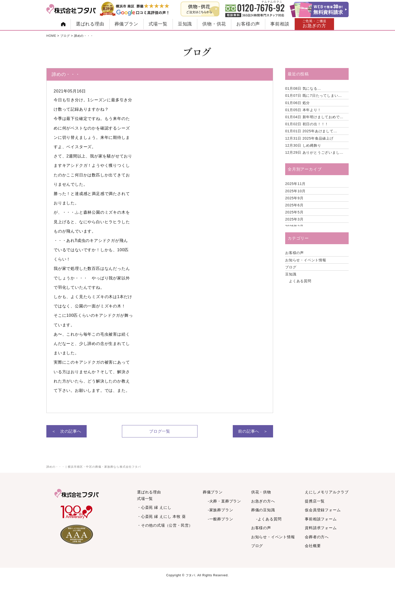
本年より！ (303, 110)
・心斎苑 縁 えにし (154, 507)
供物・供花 (214, 23)
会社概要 (313, 546)
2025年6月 (294, 205)
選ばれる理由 (90, 23)
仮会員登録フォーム (323, 510)
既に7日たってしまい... (313, 95)
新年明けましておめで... (314, 117)
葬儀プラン (126, 23)
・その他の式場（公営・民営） (165, 525)
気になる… (303, 88)
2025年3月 (294, 219)
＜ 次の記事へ (66, 431)
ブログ (290, 267)
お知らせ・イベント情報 (305, 260)
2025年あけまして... (311, 131)
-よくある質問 (269, 519)
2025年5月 (294, 212)
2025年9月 (294, 198)
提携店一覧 (315, 501)
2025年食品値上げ (309, 138)
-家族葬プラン (220, 510)
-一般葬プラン (220, 519)
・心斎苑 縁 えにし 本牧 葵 (161, 516)
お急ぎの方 (314, 23)
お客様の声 (248, 23)
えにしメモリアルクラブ (327, 492)
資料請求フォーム (321, 528)
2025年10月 (295, 191)
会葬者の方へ (317, 537)
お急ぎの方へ (263, 501)
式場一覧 (158, 23)
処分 (297, 103)
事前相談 (279, 23)
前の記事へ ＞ (253, 431)
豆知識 (185, 23)
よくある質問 (300, 281)
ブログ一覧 (159, 431)
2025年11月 (295, 184)
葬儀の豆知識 (263, 510)
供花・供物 (261, 492)
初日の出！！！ (306, 124)
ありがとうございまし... (314, 152)
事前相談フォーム (321, 519)
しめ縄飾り (303, 145)
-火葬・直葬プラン (224, 501)
